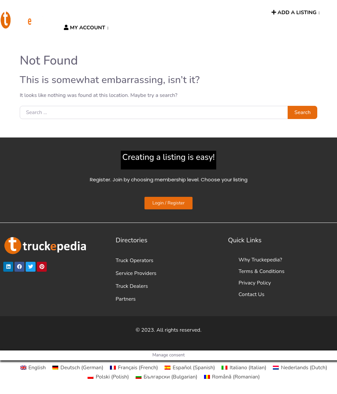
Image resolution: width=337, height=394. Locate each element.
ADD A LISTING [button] (294, 12)
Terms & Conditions (262, 271)
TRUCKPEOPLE (223, 12)
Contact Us (252, 294)
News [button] (190, 12)
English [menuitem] (37, 367)
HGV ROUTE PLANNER (150, 12)
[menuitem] (33, 367)
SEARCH (256, 12)
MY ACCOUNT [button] (84, 27)
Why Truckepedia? (260, 260)
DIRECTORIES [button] (98, 12)
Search (303, 112)
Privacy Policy (255, 283)
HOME (70, 12)
